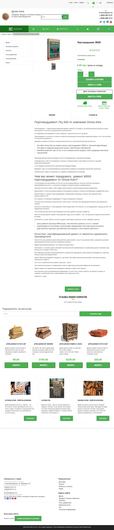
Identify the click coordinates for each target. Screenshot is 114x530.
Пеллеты (8, 50)
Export (8, 62)
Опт (60, 507)
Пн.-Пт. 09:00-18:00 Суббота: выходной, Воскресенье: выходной (24, 496)
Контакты (110, 2)
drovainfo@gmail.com (10, 493)
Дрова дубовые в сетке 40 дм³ (98, 344)
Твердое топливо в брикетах (69, 498)
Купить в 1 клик (94, 84)
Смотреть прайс (94, 96)
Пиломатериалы (11, 58)
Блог (76, 2)
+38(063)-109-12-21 (10, 487)
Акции (81, 2)
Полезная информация (67, 509)
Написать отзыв (73, 289)
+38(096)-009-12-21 (10, 489)
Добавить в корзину (95, 79)
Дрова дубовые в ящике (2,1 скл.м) (70, 344)
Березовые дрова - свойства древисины (18, 400)
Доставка (62, 482)
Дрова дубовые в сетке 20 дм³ (16, 344)
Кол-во (79, 70)
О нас (70, 2)
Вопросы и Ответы (65, 486)
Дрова (8, 42)
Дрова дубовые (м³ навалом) (43, 344)
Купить (16, 365)
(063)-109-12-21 (106, 15)
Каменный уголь (65, 505)
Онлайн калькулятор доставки (28, 518)
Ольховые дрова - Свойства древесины (90, 400)
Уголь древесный (11, 54)
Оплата (61, 484)
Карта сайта (64, 493)
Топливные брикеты (12, 46)
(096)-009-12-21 (106, 18)
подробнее (30, 418)
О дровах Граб (45, 400)
